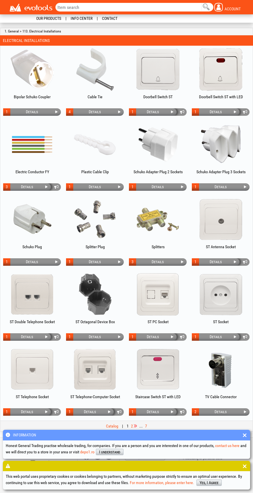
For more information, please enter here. (162, 482)
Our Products (48, 18)
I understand (109, 452)
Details (32, 111)
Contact (109, 18)
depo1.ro (87, 452)
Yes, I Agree (209, 482)
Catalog (112, 426)
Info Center (81, 18)
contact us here (227, 445)
